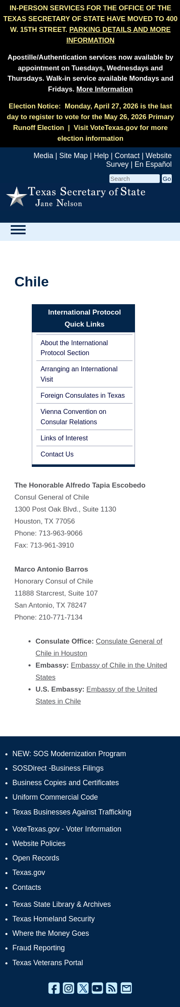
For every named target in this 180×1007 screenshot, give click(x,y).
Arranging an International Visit (78, 373)
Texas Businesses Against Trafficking (71, 812)
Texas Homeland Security (53, 919)
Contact (127, 155)
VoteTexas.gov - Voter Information (66, 829)
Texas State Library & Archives (61, 904)
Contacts (26, 887)
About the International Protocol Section (74, 347)
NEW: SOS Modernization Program (69, 754)
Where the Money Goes (50, 933)
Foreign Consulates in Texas (82, 395)
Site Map (73, 155)
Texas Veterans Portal (47, 963)
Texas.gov (28, 872)
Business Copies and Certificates (65, 783)
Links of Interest (64, 438)
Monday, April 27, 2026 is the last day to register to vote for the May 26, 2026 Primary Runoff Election (90, 117)
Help (101, 155)
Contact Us (56, 454)
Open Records (35, 858)
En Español (153, 164)
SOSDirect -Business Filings (58, 768)
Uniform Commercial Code (55, 797)
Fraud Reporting (38, 948)
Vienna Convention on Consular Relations (73, 416)
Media (43, 155)
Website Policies (39, 843)
